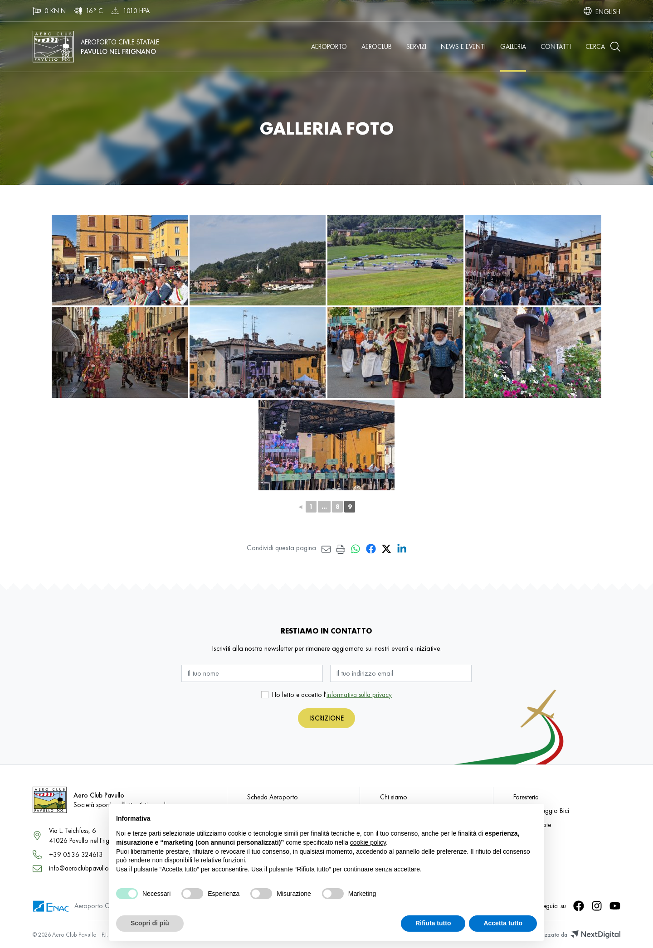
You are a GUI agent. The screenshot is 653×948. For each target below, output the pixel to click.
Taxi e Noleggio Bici (541, 810)
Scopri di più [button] (150, 923)
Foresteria (526, 797)
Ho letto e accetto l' (332, 694)
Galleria (513, 46)
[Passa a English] (607, 10)
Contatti (556, 46)
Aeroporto (329, 46)
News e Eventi (463, 46)
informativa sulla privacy (359, 694)
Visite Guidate (532, 824)
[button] (602, 47)
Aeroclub (376, 46)
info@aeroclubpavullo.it (81, 868)
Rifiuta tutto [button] (433, 923)
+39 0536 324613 (76, 854)
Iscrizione (326, 718)
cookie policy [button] (368, 842)
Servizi (416, 46)
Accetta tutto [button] (502, 923)
